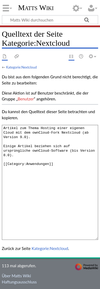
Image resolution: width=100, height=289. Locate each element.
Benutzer (26, 98)
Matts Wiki (36, 7)
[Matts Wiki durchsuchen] (50, 19)
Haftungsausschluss (19, 281)
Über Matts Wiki (16, 275)
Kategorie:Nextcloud (21, 67)
